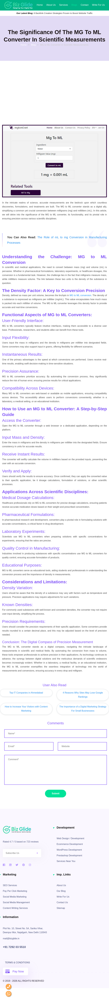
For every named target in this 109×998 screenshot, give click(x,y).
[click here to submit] (39, 853)
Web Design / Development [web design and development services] (70, 838)
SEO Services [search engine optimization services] (10, 885)
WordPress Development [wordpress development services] (69, 850)
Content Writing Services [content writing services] (15, 908)
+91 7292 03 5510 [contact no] (14, 947)
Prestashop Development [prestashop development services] (69, 855)
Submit (55, 793)
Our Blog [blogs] (61, 891)
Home (40, 5)
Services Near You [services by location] (66, 861)
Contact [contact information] (84, 5)
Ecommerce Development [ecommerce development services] (70, 844)
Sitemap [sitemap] (61, 908)
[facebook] (4, 865)
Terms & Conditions (17, 962)
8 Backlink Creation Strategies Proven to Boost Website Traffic (63, 13)
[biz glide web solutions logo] (18, 5)
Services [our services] (63, 5)
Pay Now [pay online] (14, 971)
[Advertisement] (54, 102)
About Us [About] (51, 5)
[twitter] (17, 865)
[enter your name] (55, 733)
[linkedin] (10, 865)
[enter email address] (29, 746)
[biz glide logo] (27, 830)
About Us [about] (61, 885)
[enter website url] (82, 746)
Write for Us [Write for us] (98, 5)
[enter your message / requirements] (55, 770)
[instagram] (30, 865)
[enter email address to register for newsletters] (22, 853)
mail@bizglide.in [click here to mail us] (11, 938)
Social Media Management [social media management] (16, 902)
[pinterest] (23, 865)
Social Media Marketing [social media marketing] (14, 896)
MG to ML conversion (80, 295)
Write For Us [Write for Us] (63, 896)
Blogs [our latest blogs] (74, 5)
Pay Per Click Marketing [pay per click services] (15, 891)
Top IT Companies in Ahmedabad (26, 692)
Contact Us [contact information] (62, 902)
